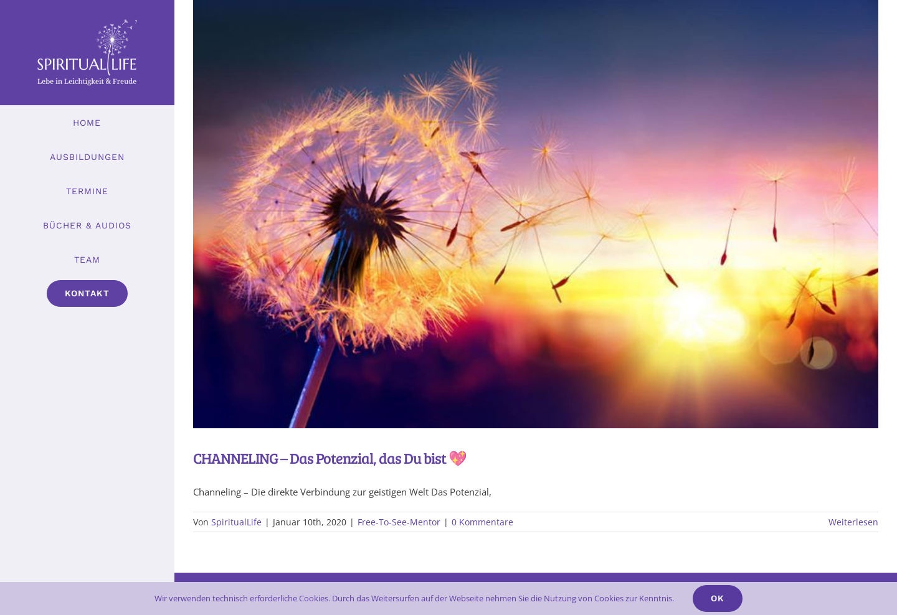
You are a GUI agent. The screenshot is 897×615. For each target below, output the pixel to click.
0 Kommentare (482, 522)
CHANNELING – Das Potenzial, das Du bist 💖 (330, 458)
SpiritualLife (236, 522)
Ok (717, 598)
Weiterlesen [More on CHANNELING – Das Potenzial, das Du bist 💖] (853, 522)
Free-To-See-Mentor (399, 522)
